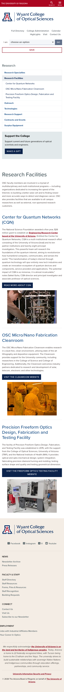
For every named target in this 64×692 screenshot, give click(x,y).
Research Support (13, 114)
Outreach (9, 103)
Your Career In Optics (10, 635)
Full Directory (17, 30)
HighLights (35, 34)
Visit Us (5, 613)
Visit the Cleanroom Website (21, 377)
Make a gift (14, 151)
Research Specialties (14, 72)
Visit (45, 34)
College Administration (38, 30)
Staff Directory (9, 579)
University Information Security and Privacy (32, 674)
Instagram (31, 543)
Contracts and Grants (15, 120)
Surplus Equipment (13, 125)
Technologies (10, 108)
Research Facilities (13, 78)
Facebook (15, 543)
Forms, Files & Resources (14, 587)
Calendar (56, 30)
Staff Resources (9, 583)
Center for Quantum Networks (20, 83)
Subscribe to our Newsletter (15, 617)
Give (32, 50)
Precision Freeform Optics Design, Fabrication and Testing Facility (30, 96)
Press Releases (9, 565)
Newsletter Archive (11, 561)
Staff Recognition (10, 591)
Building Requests (11, 595)
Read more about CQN (17, 285)
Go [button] (59, 42)
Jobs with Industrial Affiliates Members (18, 631)
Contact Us (55, 34)
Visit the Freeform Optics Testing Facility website (32, 473)
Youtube (52, 543)
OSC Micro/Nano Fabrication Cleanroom (25, 89)
